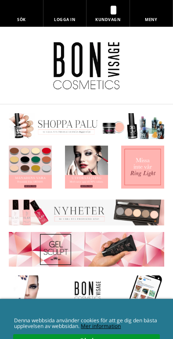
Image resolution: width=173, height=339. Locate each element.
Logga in (64, 19)
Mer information (101, 335)
